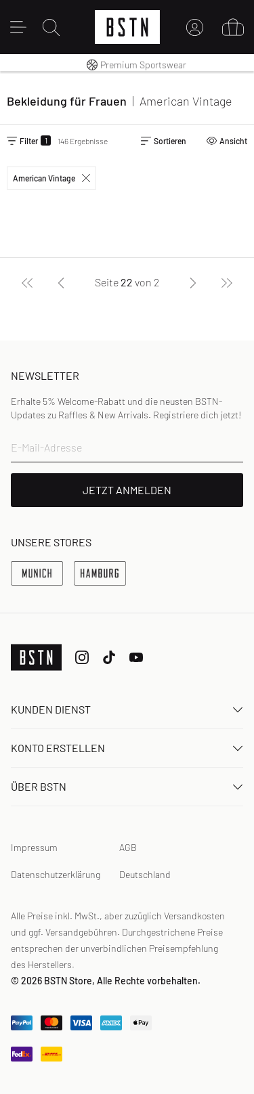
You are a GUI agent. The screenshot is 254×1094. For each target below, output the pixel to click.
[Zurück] (61, 282)
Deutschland (145, 874)
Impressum (34, 847)
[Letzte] (226, 282)
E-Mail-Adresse (46, 447)
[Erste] (27, 282)
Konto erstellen (127, 747)
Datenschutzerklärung (55, 874)
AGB (128, 847)
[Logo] (127, 27)
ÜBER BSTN (127, 786)
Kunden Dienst (127, 709)
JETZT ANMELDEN (127, 489)
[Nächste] (193, 282)
